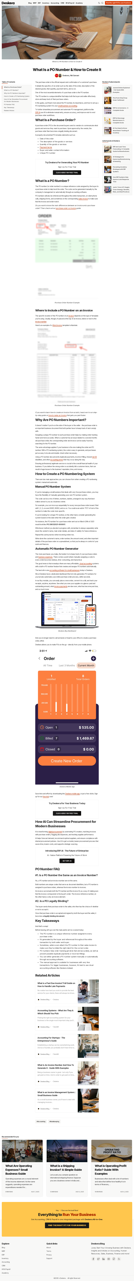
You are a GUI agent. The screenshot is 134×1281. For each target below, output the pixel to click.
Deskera (66, 75)
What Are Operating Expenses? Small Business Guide (18, 1169)
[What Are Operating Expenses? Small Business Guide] (22, 1151)
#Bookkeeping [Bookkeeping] (54, 1121)
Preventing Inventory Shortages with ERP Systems (120, 169)
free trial (46, 797)
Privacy (49, 1255)
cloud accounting (85, 564)
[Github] (114, 1259)
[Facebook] (93, 1259)
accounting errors (56, 460)
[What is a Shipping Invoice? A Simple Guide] (67, 1151)
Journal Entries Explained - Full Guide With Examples (121, 90)
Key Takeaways (9, 107)
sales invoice (83, 199)
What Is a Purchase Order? (13, 87)
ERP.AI (37, 112)
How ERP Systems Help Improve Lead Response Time (121, 179)
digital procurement (55, 832)
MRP (34, 3)
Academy (79, 3)
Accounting (55, 3)
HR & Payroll (70, 3)
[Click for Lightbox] (67, 256)
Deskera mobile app (72, 794)
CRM (62, 3)
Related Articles (9, 110)
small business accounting (67, 106)
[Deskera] (56, 75)
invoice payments (60, 586)
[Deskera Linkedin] (103, 1259)
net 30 (94, 457)
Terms (48, 1251)
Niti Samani (74, 75)
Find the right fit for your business (118, 3)
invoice (71, 316)
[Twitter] (98, 1259)
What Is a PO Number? (11, 90)
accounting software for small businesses (64, 570)
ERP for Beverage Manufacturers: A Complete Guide (118, 120)
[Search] (102, 3)
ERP (39, 3)
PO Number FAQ (9, 104)
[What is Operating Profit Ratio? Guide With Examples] (111, 1151)
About (48, 1247)
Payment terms (46, 147)
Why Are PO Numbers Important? (14, 93)
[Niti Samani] (60, 75)
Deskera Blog (98, 1243)
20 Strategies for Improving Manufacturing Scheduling (121, 159)
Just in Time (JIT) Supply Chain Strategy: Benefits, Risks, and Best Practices (121, 189)
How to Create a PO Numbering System (16, 96)
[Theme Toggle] (99, 3)
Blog (30, 3)
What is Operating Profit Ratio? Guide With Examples (110, 1169)
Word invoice (57, 325)
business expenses (45, 557)
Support (49, 1258)
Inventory (45, 3)
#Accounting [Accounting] (41, 1121)
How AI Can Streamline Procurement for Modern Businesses (15, 100)
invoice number (40, 322)
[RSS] (119, 1259)
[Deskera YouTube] (109, 1259)
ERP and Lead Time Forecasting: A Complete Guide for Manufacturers (121, 149)
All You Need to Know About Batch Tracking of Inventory (121, 130)
